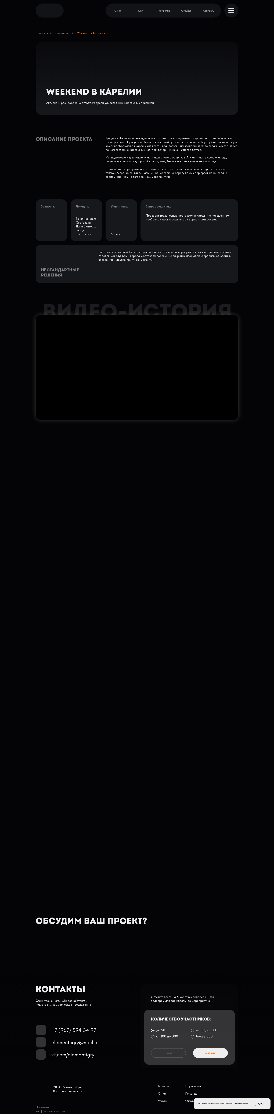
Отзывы (186, 10)
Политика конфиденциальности (50, 1109)
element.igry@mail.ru (75, 1042)
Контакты (209, 10)
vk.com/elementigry (72, 1054)
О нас (117, 10)
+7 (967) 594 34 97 (73, 1030)
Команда (191, 1093)
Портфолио (163, 10)
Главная (42, 33)
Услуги (140, 10)
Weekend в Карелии (91, 33)
